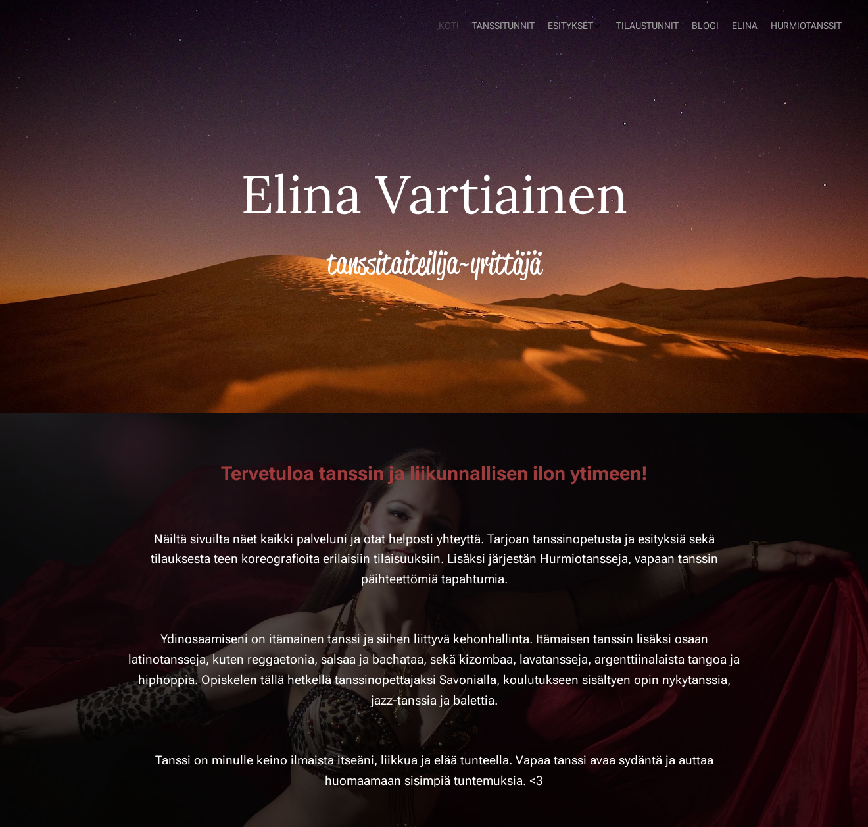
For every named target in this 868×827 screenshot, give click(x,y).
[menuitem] (755, 27)
